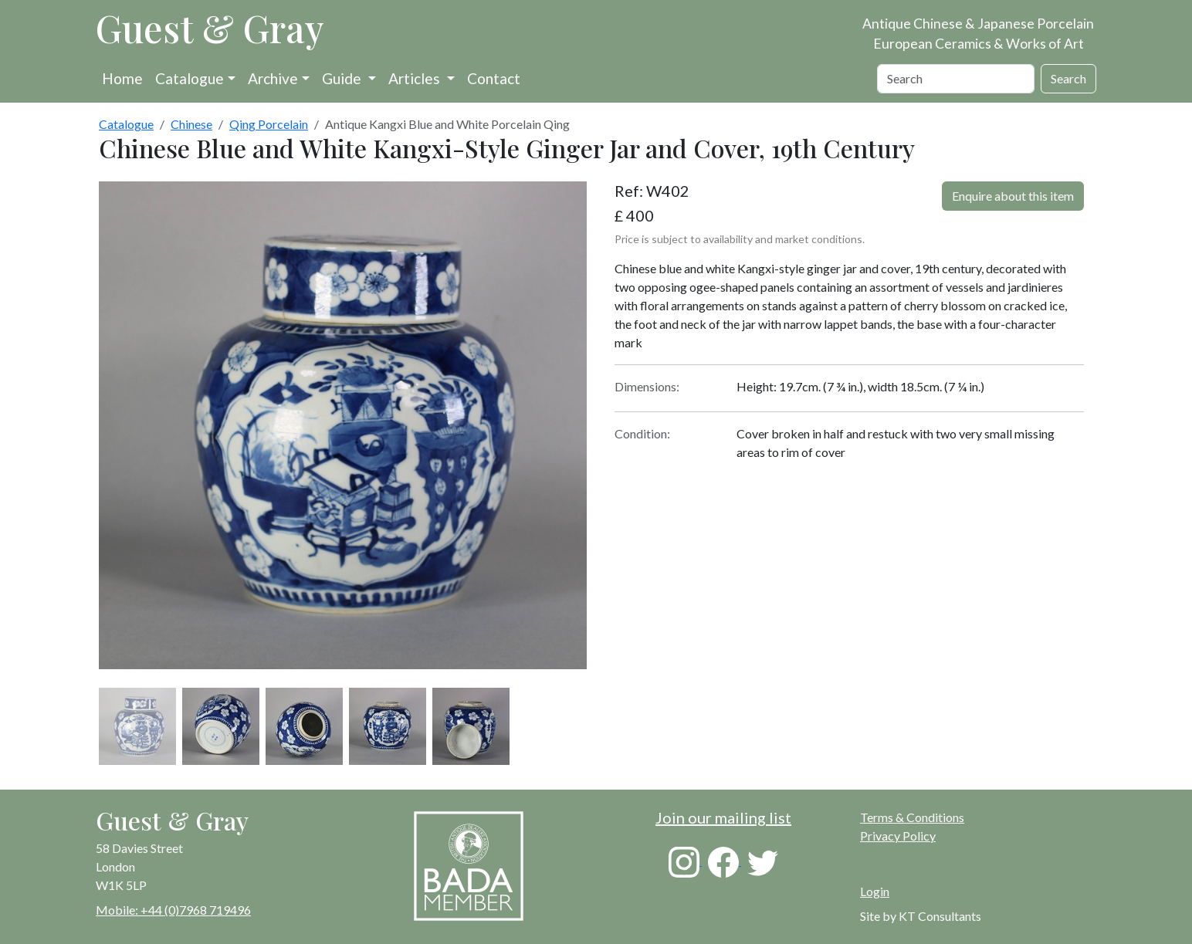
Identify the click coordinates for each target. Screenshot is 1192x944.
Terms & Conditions (912, 817)
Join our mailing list (723, 817)
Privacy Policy (898, 835)
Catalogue (189, 78)
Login (874, 891)
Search (1068, 78)
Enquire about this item (1013, 195)
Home (122, 78)
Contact (493, 78)
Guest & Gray (210, 27)
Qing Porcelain (268, 124)
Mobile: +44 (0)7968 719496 (173, 909)
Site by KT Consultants (920, 915)
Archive (273, 78)
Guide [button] (343, 78)
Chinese (191, 124)
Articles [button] (415, 78)
